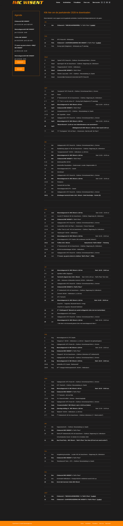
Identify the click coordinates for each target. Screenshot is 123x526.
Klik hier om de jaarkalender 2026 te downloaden (67, 12)
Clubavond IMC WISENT (22, 21)
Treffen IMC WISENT (21, 37)
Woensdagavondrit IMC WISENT (24, 29)
